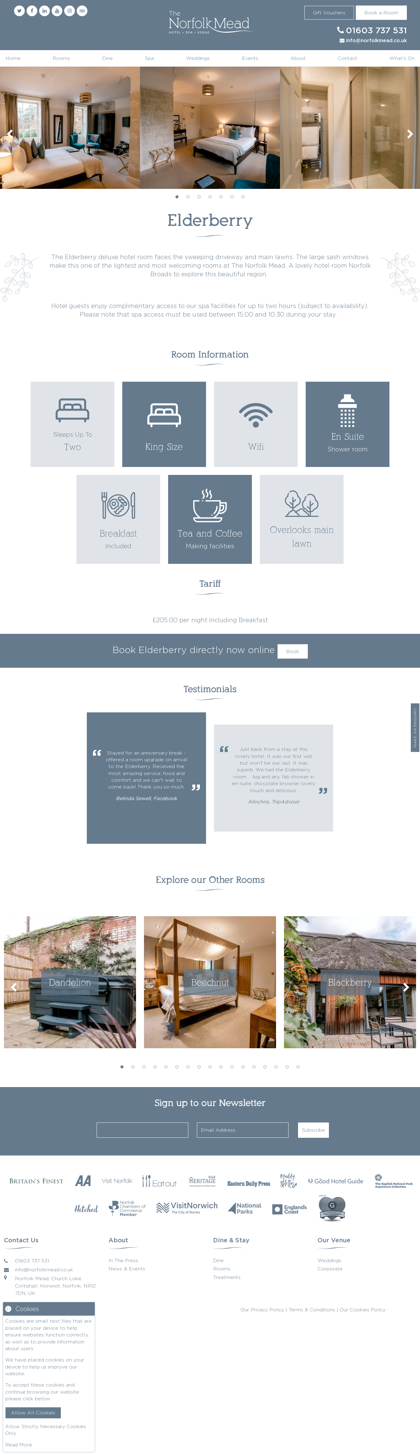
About (298, 58)
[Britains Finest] (36, 1181)
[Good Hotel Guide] (336, 1181)
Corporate (330, 1268)
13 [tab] (254, 1066)
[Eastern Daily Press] (248, 1181)
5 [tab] (221, 196)
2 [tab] (188, 196)
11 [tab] (232, 1066)
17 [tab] (298, 1066)
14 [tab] (265, 1066)
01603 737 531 (376, 31)
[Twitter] (19, 11)
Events (250, 58)
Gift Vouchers (329, 12)
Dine (107, 58)
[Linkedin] (44, 11)
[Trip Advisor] (82, 11)
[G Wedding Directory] (332, 1208)
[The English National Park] (393, 1181)
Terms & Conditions (312, 1309)
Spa (149, 58)
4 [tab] (210, 196)
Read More (18, 1444)
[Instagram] (69, 11)
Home (13, 58)
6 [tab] (232, 196)
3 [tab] (199, 196)
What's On (401, 58)
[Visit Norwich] (186, 1208)
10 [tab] (221, 1066)
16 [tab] (287, 1066)
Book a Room (381, 12)
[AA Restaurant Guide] (83, 1180)
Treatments (227, 1277)
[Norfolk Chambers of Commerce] (127, 1208)
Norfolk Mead (209, 23)
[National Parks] (244, 1208)
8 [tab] (199, 1066)
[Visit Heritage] (202, 1181)
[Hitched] (86, 1208)
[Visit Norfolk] (117, 1181)
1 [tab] (177, 196)
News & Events (127, 1268)
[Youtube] (57, 11)
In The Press (123, 1260)
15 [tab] (276, 1066)
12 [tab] (243, 1066)
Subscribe (313, 1130)
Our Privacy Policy (262, 1309)
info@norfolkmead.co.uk (376, 41)
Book (292, 651)
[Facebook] (32, 11)
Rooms (61, 58)
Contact (347, 58)
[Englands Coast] (289, 1208)
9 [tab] (210, 1066)
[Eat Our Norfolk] (159, 1181)
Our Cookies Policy (362, 1309)
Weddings (198, 58)
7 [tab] (243, 196)
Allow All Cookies (33, 1412)
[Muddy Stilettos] (288, 1181)
